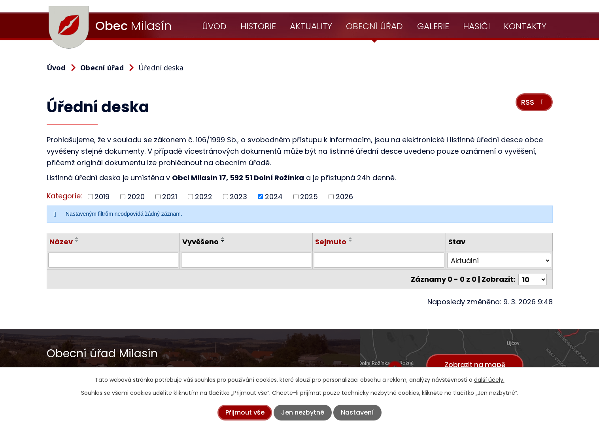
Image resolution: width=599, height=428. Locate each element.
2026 (344, 197)
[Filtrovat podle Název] (113, 260)
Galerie (433, 26)
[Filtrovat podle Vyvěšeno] (246, 260)
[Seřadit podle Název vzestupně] (77, 237)
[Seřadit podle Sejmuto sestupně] (350, 241)
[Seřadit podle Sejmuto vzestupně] (350, 237)
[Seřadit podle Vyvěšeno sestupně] (223, 241)
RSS (533, 103)
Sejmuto (330, 242)
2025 (309, 197)
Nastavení (357, 412)
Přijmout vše (245, 412)
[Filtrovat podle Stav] (499, 260)
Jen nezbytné (302, 412)
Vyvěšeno (200, 242)
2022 (203, 197)
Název (61, 242)
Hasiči (476, 26)
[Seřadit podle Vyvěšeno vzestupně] (223, 237)
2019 (102, 197)
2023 (238, 197)
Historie (258, 26)
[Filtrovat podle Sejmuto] (379, 260)
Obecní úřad (374, 26)
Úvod (214, 26)
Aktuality (311, 26)
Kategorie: (64, 196)
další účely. (489, 380)
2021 (169, 197)
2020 (136, 197)
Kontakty (525, 26)
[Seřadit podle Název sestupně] (77, 241)
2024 (274, 197)
